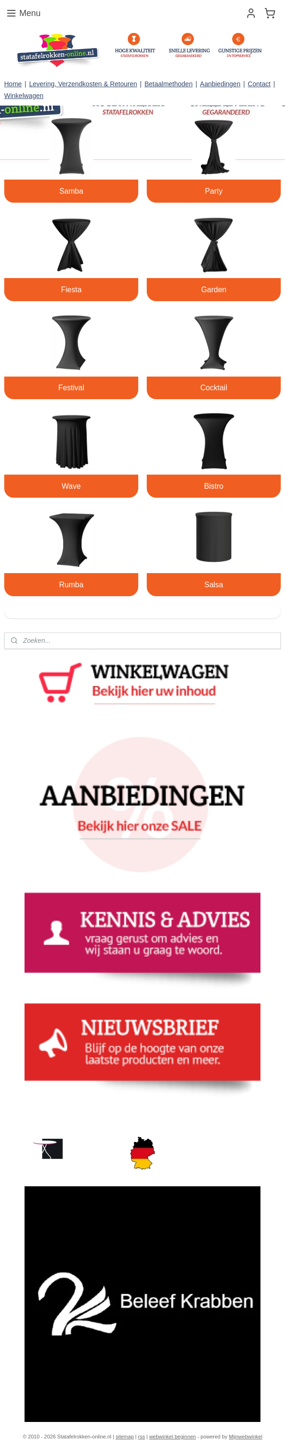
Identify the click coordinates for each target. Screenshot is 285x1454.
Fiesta (71, 290)
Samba (71, 191)
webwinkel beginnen (172, 1436)
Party (213, 191)
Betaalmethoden (168, 84)
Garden (213, 290)
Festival (71, 388)
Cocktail (214, 388)
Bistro (214, 486)
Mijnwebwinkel (245, 1436)
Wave (71, 486)
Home (13, 84)
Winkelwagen (23, 95)
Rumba (71, 584)
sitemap (125, 1436)
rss (141, 1436)
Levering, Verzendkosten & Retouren (83, 84)
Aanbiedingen (220, 84)
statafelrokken (29, 1113)
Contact (259, 84)
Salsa (213, 584)
